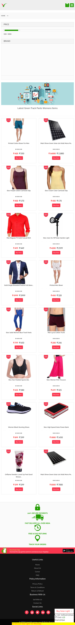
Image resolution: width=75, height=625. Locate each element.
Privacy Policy (37, 584)
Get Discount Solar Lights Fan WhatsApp (26, 624)
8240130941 (60, 620)
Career (37, 572)
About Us (37, 568)
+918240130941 (66, 615)
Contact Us (37, 603)
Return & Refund (37, 591)
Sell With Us (37, 600)
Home (37, 565)
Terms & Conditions (37, 587)
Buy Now (19, 158)
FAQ (37, 575)
